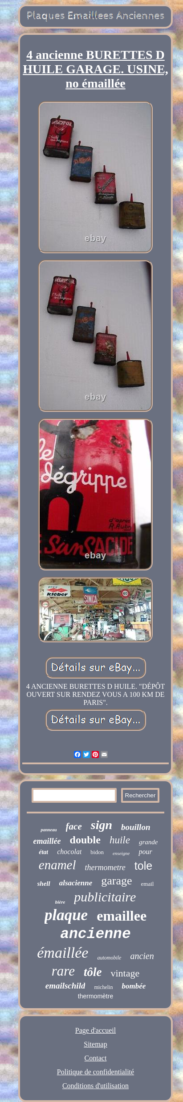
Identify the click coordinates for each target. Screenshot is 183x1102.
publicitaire (105, 896)
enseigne (121, 853)
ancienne (95, 934)
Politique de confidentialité (95, 1072)
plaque (66, 915)
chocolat (69, 851)
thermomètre (95, 996)
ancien (142, 956)
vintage (124, 973)
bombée (134, 986)
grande (148, 842)
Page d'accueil (95, 1030)
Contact (96, 1058)
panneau (49, 829)
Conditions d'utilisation (95, 1085)
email (147, 883)
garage (116, 880)
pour (145, 851)
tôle (93, 972)
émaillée (62, 952)
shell (43, 883)
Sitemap (95, 1044)
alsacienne (76, 883)
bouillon (135, 827)
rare (63, 971)
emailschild (65, 985)
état (43, 852)
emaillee (121, 916)
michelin (103, 987)
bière (60, 902)
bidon (97, 852)
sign (101, 825)
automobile (109, 958)
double (85, 840)
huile (120, 840)
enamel (57, 865)
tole (143, 865)
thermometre (105, 867)
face (74, 826)
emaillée (47, 841)
